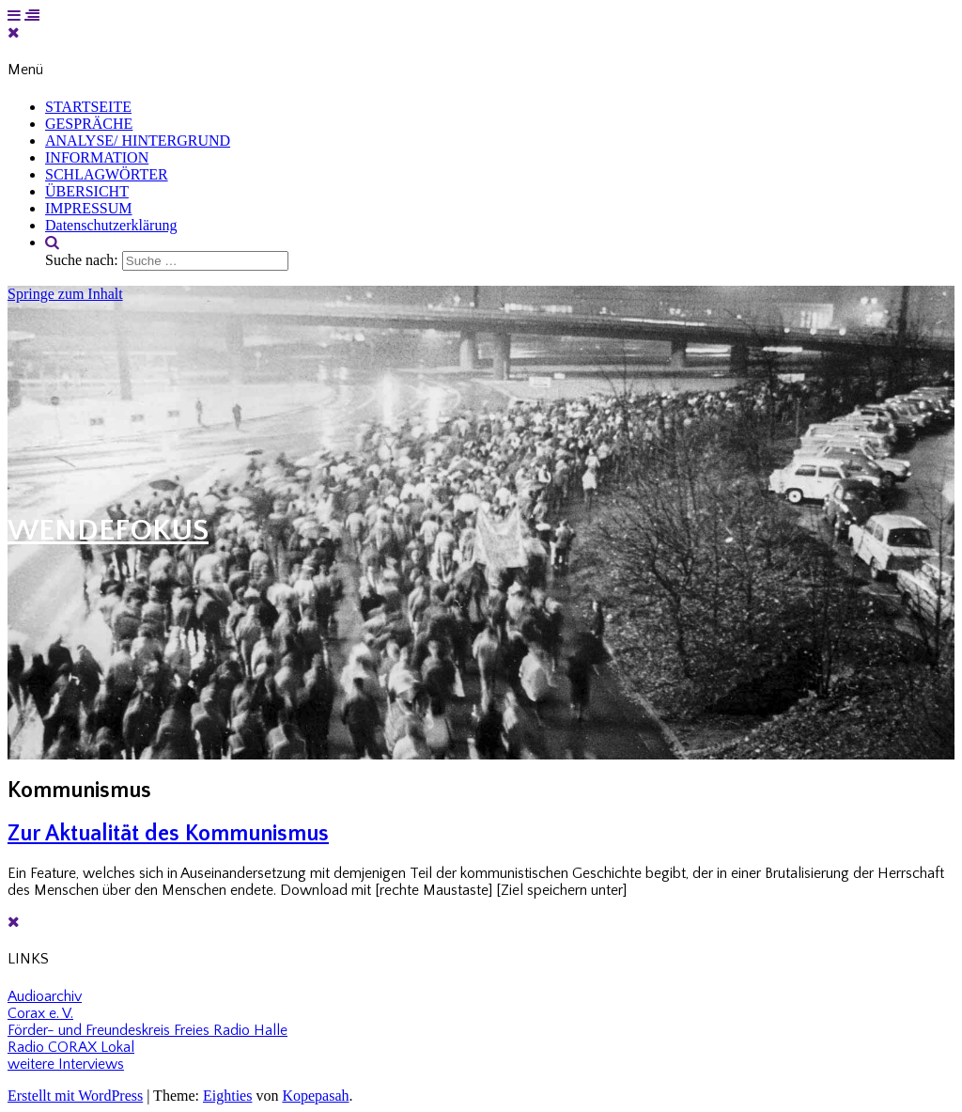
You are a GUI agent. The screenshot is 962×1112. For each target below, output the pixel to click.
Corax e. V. (40, 1013)
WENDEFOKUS (108, 530)
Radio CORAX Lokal (71, 1047)
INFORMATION (96, 157)
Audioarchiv (45, 996)
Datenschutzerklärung (111, 225)
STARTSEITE (88, 107)
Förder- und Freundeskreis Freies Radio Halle (147, 1030)
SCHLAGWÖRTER (106, 174)
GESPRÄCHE (88, 124)
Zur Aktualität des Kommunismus (168, 834)
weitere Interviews (66, 1064)
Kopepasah (315, 1096)
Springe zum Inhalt (65, 294)
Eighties (227, 1096)
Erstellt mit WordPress (75, 1096)
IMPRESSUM (88, 208)
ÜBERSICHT (87, 191)
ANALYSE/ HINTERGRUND (137, 141)
